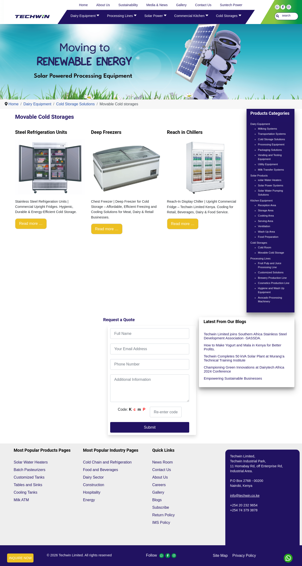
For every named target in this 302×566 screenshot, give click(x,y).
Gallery (158, 492)
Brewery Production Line (272, 277)
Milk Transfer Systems (271, 169)
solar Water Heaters (269, 180)
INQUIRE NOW (20, 558)
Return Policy (163, 515)
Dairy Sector (93, 477)
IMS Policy (161, 523)
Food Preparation (268, 236)
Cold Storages (258, 242)
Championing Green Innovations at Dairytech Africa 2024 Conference (244, 369)
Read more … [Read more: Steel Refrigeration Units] (31, 223)
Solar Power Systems (270, 185)
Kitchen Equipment (261, 200)
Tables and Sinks (28, 485)
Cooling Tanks (25, 492)
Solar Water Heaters (31, 462)
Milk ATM (21, 500)
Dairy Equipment (260, 124)
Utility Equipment (268, 164)
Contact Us (161, 470)
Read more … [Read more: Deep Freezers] (107, 229)
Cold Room (264, 247)
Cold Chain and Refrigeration (107, 462)
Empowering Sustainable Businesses (233, 378)
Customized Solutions (270, 272)
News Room (162, 462)
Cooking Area (266, 215)
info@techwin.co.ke (245, 495)
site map (220, 556)
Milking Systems (267, 128)
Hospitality (92, 492)
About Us (160, 477)
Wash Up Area (266, 231)
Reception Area (267, 205)
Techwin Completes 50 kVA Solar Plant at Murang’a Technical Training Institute (244, 358)
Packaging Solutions (270, 149)
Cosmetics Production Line (273, 283)
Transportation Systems (272, 133)
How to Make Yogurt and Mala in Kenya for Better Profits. (242, 347)
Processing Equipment (271, 144)
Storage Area (265, 210)
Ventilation (264, 226)
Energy (89, 500)
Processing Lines (260, 258)
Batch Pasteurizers (29, 470)
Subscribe (160, 507)
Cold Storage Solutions (271, 139)
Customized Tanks (29, 477)
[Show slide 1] (154, 90)
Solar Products (259, 175)
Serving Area (265, 221)
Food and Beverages (100, 470)
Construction (93, 485)
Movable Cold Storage (271, 252)
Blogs (157, 500)
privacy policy (244, 556)
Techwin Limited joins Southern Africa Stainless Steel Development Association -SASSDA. (245, 336)
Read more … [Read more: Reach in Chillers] (183, 224)
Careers (159, 485)
